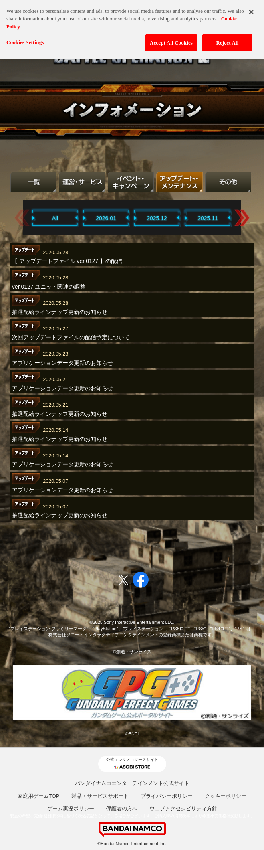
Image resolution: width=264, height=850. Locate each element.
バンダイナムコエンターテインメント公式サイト (132, 783)
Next (242, 217)
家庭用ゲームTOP (39, 796)
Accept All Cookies (171, 39)
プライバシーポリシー (167, 796)
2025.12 (157, 218)
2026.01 (106, 218)
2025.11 (207, 218)
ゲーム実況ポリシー (70, 808)
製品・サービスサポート (100, 796)
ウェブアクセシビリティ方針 (183, 808)
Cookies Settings (25, 39)
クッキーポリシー (225, 796)
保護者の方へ (121, 808)
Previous (22, 217)
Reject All (227, 39)
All (55, 218)
